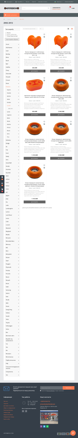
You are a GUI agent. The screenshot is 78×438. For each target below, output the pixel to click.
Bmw (7, 57)
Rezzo (8, 130)
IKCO (7, 176)
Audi (7, 51)
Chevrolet (8, 73)
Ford (7, 153)
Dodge (7, 143)
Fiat (7, 150)
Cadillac (8, 67)
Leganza (9, 115)
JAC (7, 192)
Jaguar (7, 195)
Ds (6, 146)
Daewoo (9, 19)
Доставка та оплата (42, 1)
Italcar (7, 185)
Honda (8, 166)
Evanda (9, 93)
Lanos (8, 111)
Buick (7, 60)
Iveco (7, 189)
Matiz (8, 118)
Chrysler (8, 77)
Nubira (9, 124)
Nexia (8, 121)
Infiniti (7, 179)
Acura (7, 44)
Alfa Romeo (9, 47)
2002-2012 (10, 108)
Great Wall (9, 163)
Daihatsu (8, 140)
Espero (9, 90)
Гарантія (34, 1)
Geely (7, 156)
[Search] (48, 8)
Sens (8, 133)
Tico (8, 137)
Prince (8, 127)
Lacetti (15, 19)
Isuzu (7, 182)
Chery (7, 70)
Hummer (8, 169)
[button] (2, 190)
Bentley (8, 54)
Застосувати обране (12, 39)
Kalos (8, 99)
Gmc (7, 159)
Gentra (9, 96)
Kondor (9, 102)
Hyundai (8, 172)
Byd (7, 64)
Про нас (27, 1)
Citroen (8, 80)
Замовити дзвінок (56, 9)
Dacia (7, 83)
